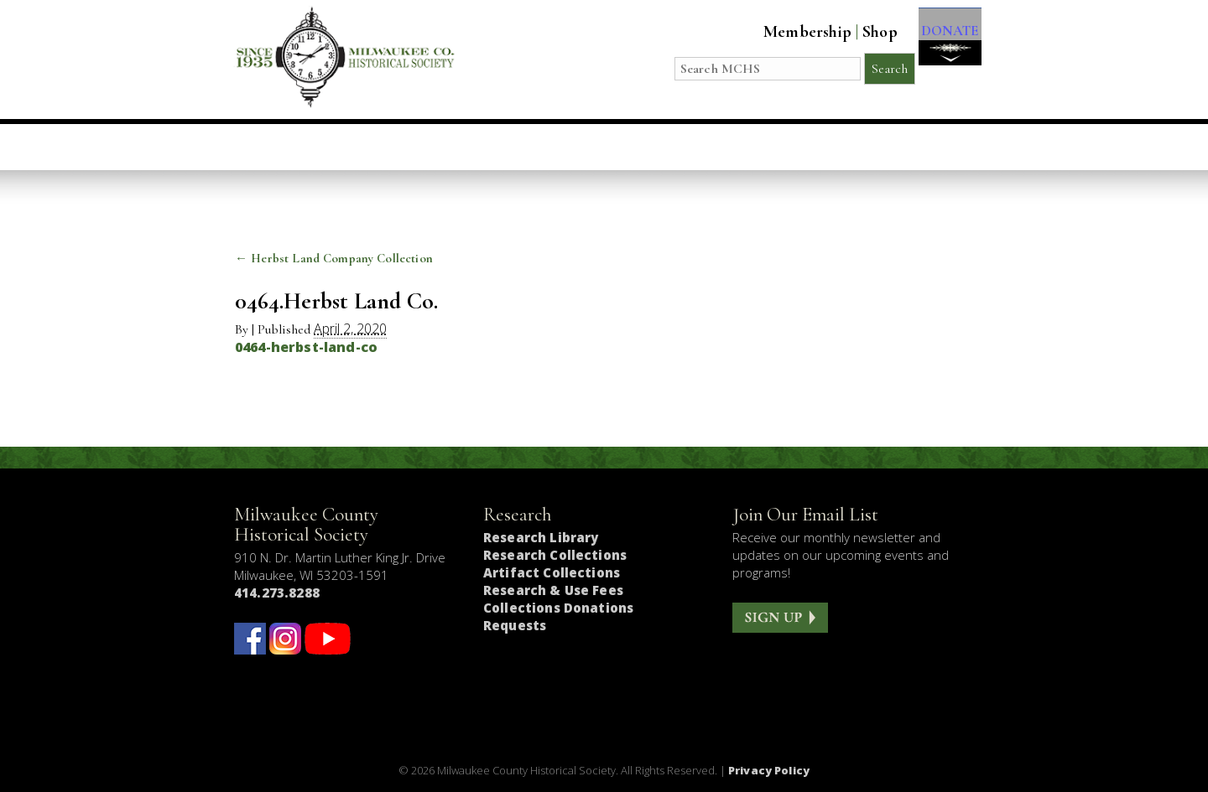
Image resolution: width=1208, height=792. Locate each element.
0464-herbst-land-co (306, 347)
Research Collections (555, 554)
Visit (357, 146)
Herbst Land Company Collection (334, 258)
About (800, 146)
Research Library (540, 537)
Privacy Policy (769, 770)
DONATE (941, 43)
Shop (863, 32)
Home (284, 146)
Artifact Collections (551, 572)
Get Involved (909, 146)
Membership (791, 32)
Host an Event (580, 146)
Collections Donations (558, 607)
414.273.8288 (277, 592)
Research (705, 146)
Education (450, 146)
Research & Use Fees (553, 590)
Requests (514, 625)
